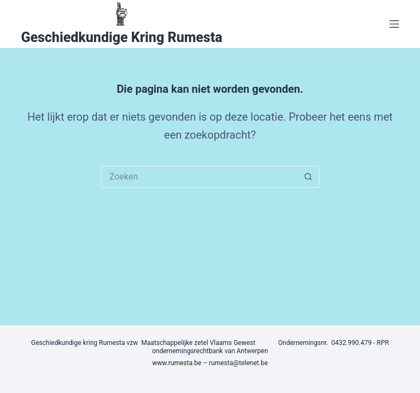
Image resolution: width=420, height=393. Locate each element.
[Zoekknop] (308, 177)
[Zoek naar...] (199, 177)
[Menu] (394, 24)
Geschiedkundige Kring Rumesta (121, 37)
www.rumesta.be (176, 363)
